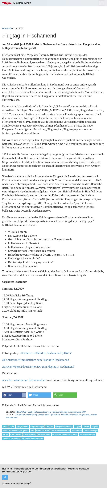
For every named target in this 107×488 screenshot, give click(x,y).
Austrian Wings (16, 3)
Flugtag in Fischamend (11, 438)
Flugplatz (94, 427)
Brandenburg (77, 431)
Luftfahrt (86, 427)
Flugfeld (78, 427)
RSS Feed (7, 469)
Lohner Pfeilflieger (90, 431)
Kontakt (27, 472)
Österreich (7, 28)
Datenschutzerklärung (12, 472)
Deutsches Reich (42, 431)
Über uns (72, 469)
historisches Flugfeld (87, 434)
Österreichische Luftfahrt (60, 431)
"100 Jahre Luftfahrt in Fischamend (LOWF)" (46, 353)
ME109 (5, 427)
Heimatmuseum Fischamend (32, 438)
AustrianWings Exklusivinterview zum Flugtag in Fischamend (38, 366)
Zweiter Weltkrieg (29, 434)
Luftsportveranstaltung (64, 427)
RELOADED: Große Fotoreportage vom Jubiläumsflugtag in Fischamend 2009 (51, 411)
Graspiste (49, 427)
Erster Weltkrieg (44, 434)
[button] (14, 395)
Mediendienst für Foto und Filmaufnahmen (33, 469)
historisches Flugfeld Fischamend (65, 434)
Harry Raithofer (22, 427)
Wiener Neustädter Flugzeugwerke (15, 431)
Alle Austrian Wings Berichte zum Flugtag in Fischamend (35, 359)
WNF (32, 431)
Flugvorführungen (37, 427)
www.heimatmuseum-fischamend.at (24, 380)
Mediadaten (60, 469)
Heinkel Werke (15, 434)
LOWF (12, 427)
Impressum (84, 469)
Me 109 (5, 434)
